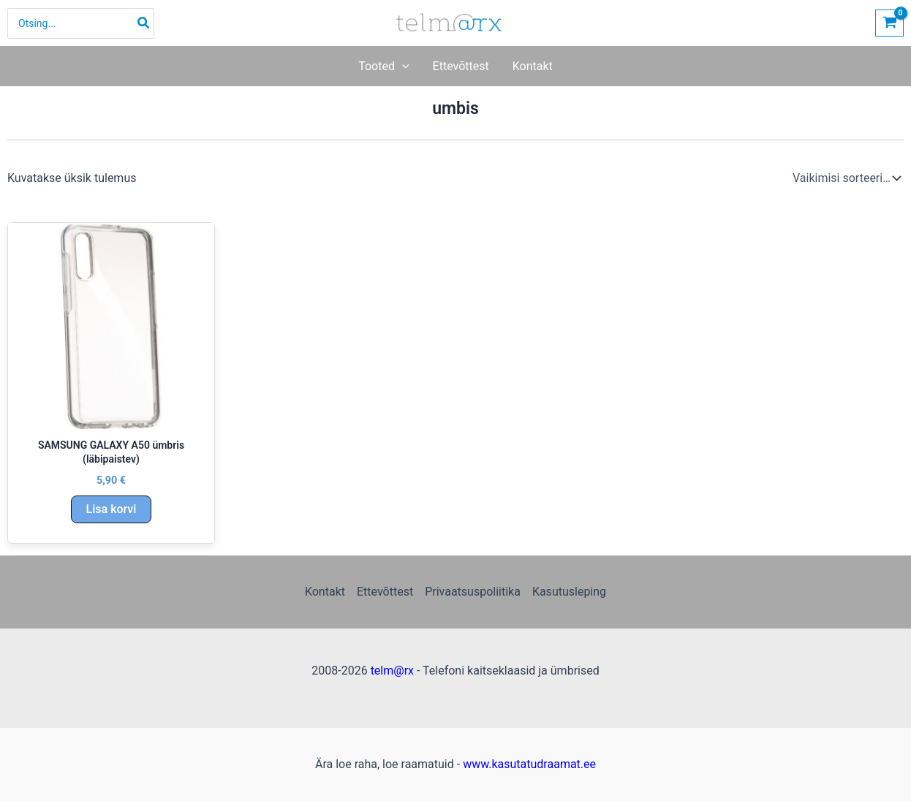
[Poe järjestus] (845, 178)
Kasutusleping (569, 592)
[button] (402, 66)
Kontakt (325, 592)
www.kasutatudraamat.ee (529, 764)
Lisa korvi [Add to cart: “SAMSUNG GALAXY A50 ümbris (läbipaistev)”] (111, 509)
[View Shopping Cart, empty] (889, 23)
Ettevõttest (385, 592)
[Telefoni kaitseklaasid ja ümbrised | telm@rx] (449, 22)
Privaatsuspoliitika (473, 592)
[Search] (144, 23)
